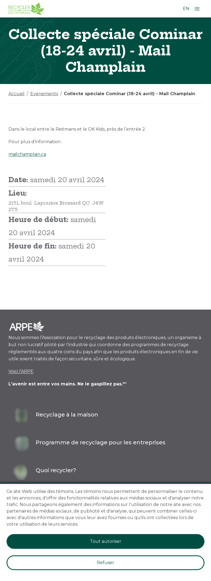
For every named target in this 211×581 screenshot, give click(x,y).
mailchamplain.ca (27, 154)
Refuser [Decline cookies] (105, 562)
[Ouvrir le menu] (197, 8)
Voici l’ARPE (21, 371)
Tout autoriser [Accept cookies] (105, 541)
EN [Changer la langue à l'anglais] (186, 8)
